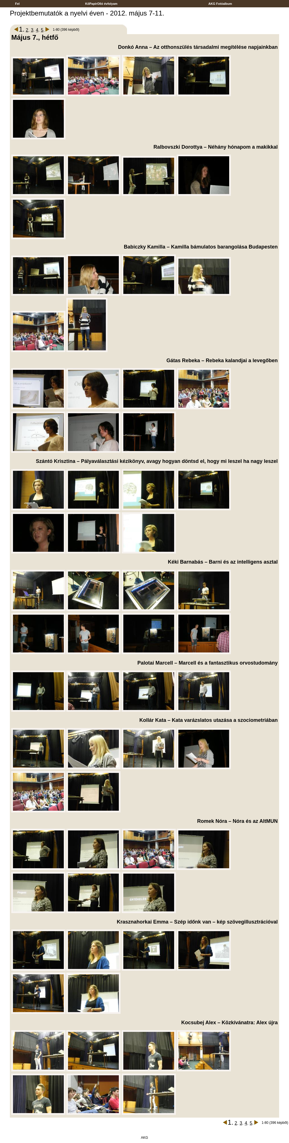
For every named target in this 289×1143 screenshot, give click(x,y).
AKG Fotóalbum (220, 3)
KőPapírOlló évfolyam (101, 3)
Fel (17, 3)
